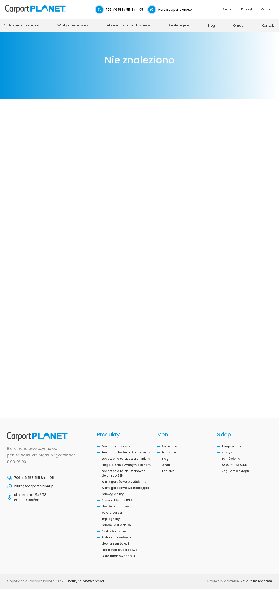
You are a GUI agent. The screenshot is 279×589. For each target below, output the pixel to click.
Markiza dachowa (115, 506)
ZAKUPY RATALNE (234, 465)
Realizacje (177, 25)
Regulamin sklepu (235, 471)
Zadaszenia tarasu (19, 25)
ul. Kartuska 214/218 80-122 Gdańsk (30, 497)
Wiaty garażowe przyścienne (123, 482)
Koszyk (226, 452)
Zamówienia (230, 458)
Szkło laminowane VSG (119, 556)
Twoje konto (231, 446)
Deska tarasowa (114, 531)
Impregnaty (110, 519)
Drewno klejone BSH (116, 500)
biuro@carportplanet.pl (175, 9)
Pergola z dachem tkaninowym (125, 452)
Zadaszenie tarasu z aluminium (125, 458)
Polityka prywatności (86, 581)
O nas (238, 25)
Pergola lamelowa (115, 446)
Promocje (168, 452)
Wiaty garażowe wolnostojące (125, 488)
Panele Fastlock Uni (116, 525)
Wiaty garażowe (71, 25)
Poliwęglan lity (112, 494)
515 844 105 (134, 9)
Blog (211, 25)
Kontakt (269, 25)
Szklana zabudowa (116, 537)
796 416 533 (115, 9)
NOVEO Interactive (256, 581)
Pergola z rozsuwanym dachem (126, 465)
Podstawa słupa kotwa (119, 550)
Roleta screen (112, 512)
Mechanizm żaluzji (115, 543)
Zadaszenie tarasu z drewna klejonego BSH (123, 473)
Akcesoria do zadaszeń (127, 25)
